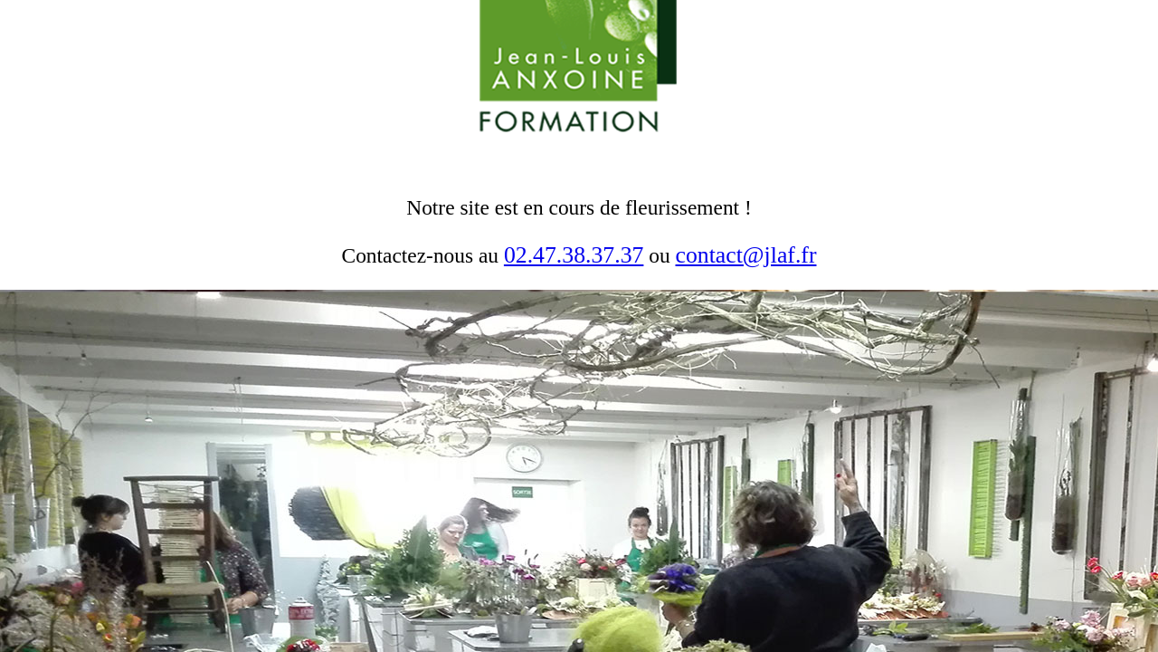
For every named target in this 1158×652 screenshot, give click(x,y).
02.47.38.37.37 (574, 255)
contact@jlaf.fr (746, 255)
